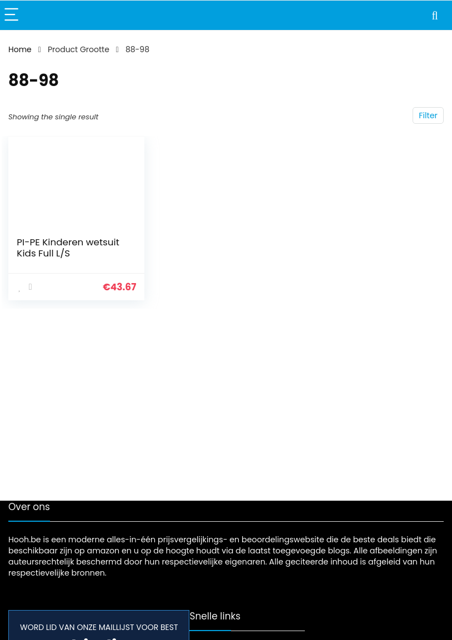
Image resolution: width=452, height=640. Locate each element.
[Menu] (13, 15)
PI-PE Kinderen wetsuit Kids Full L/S (68, 247)
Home (20, 49)
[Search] (434, 15)
